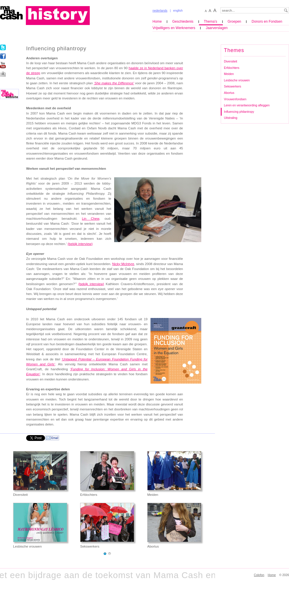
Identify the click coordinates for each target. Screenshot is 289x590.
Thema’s (210, 21)
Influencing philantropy (239, 111)
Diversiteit (230, 61)
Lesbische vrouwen (237, 80)
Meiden (229, 74)
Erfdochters (231, 67)
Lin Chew (90, 218)
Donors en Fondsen (267, 21)
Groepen (234, 21)
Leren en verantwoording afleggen (247, 105)
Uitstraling (230, 117)
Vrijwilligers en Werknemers (173, 28)
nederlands (159, 10)
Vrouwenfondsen (235, 99)
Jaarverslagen (216, 28)
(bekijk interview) (80, 244)
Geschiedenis (182, 21)
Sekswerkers (232, 86)
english (178, 10)
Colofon (259, 575)
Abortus (229, 92)
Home (157, 21)
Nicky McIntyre (123, 264)
